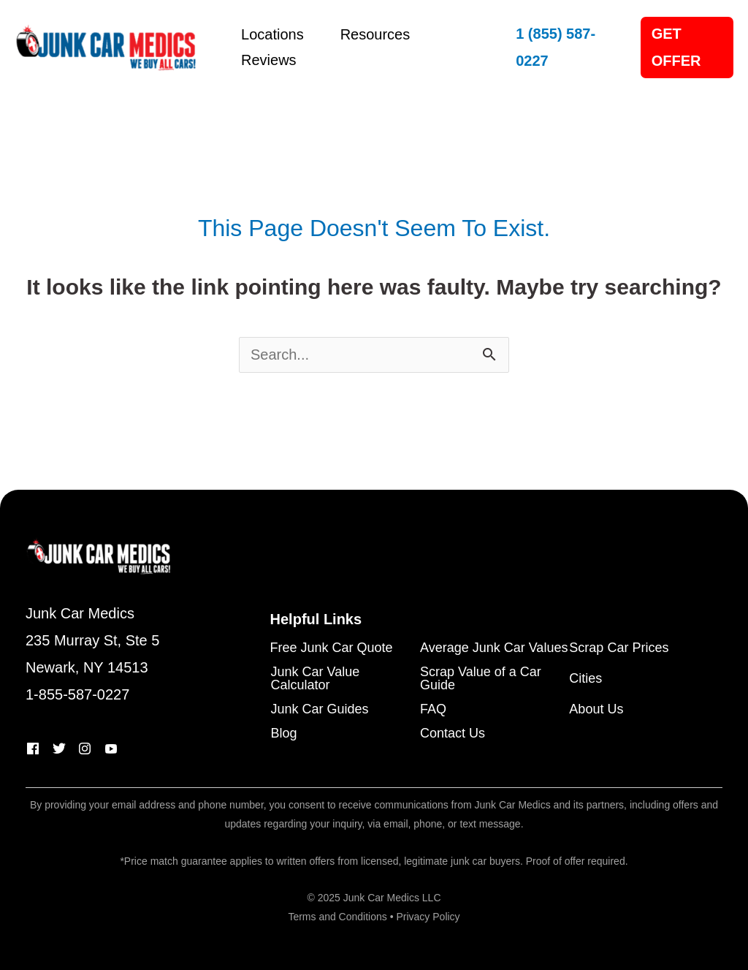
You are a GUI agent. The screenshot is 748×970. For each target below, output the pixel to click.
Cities (585, 679)
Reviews (269, 60)
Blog (284, 733)
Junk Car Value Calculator (315, 678)
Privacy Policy (427, 916)
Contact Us (452, 733)
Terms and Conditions (337, 916)
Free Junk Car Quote (331, 648)
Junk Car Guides (320, 709)
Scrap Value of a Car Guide (480, 678)
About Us (596, 709)
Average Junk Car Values (494, 648)
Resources (375, 34)
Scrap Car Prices (618, 648)
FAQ (433, 709)
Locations (272, 34)
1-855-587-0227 (77, 694)
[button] (563, 47)
